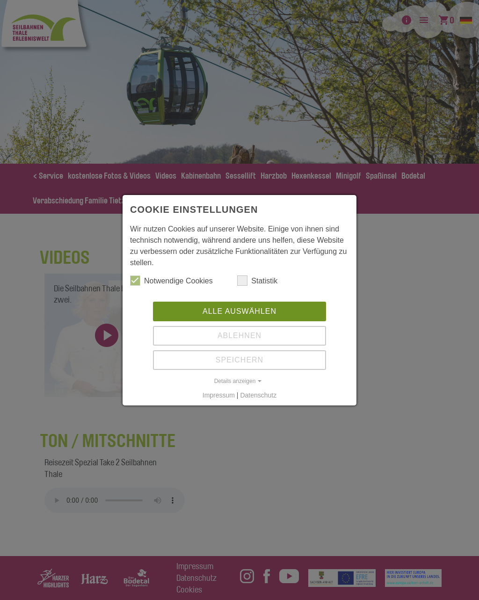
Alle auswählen (239, 311)
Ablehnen (239, 336)
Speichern (239, 360)
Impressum (219, 395)
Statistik (257, 280)
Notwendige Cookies (171, 280)
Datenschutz (258, 395)
